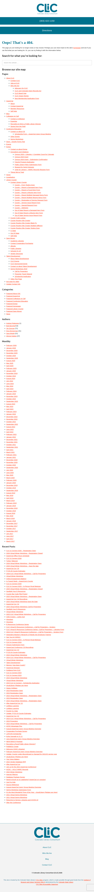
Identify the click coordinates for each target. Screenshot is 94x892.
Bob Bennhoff (11, 326)
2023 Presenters (12, 721)
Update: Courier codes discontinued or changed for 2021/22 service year (31, 754)
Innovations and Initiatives (19, 152)
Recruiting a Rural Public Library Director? (21, 744)
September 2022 (12, 424)
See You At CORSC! (13, 637)
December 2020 (12, 460)
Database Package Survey (15, 777)
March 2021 (10, 452)
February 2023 (11, 411)
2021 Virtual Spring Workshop (16, 795)
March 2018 (10, 518)
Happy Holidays (11, 688)
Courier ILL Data (12, 711)
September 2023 (12, 401)
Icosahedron (10, 177)
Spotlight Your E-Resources (15, 591)
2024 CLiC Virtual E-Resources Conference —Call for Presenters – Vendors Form (34, 632)
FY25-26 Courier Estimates (15, 571)
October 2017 (11, 528)
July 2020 (9, 470)
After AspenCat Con (13, 764)
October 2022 (11, 422)
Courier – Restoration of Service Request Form (31, 200)
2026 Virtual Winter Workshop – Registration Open (23, 563)
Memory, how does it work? (15, 665)
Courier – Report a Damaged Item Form (28, 187)
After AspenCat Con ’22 (14, 703)
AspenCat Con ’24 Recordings (16, 599)
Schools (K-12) (15, 251)
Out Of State (14, 233)
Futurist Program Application (24, 162)
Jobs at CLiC (14, 83)
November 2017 (12, 526)
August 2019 (10, 493)
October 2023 (11, 399)
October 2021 (11, 445)
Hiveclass (9, 619)
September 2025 (12, 358)
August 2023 (10, 404)
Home (8, 175)
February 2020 (11, 480)
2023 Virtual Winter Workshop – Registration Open (23, 696)
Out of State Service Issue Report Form (28, 215)
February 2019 (11, 503)
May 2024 (9, 386)
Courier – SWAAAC (21, 208)
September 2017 (12, 531)
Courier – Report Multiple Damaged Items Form (31, 195)
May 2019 (9, 495)
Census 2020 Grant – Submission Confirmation (31, 159)
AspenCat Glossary (13, 668)
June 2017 (10, 536)
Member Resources (17, 108)
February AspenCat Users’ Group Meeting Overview (24, 751)
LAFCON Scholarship (13, 734)
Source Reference (12, 785)
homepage (77, 48)
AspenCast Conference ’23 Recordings (19, 647)
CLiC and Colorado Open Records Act (28, 91)
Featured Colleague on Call (15, 298)
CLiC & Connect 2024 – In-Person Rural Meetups (23, 640)
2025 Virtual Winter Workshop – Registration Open (23, 596)
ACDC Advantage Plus (14, 726)
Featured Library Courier (14, 309)
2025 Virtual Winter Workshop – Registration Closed (24, 589)
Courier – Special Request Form (26, 205)
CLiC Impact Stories (22, 96)
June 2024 (10, 383)
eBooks (13, 246)
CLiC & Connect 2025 (13, 584)
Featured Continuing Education (17, 301)
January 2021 (11, 457)
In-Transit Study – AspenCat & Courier (19, 581)
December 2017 (12, 523)
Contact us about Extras (18, 149)
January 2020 (11, 483)
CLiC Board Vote (20, 93)
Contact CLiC (15, 80)
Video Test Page (16, 279)
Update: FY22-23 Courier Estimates (18, 713)
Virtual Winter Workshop (14, 576)
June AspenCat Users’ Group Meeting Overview (23, 739)
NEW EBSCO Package (14, 741)
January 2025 (11, 371)
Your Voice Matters (12, 759)
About (12, 103)
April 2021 (9, 450)
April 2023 (9, 409)
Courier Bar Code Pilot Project (16, 594)
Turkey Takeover (12, 561)
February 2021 (11, 455)
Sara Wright (10, 333)
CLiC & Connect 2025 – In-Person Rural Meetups (23, 586)
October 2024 (11, 376)
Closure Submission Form (15, 645)
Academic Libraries (17, 241)
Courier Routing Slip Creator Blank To (23, 223)
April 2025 (9, 366)
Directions (47, 30)
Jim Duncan (10, 328)
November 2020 (12, 462)
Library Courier (11, 180)
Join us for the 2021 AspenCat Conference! (21, 767)
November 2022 (12, 419)
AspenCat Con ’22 (12, 716)
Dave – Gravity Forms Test (15, 142)
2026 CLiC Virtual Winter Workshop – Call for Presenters (26, 573)
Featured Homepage (13, 306)
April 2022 (9, 432)
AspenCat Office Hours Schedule (17, 556)
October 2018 (11, 511)
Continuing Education (13, 129)
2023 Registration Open (14, 690)
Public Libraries (15, 248)
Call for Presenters (21, 271)
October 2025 (11, 356)
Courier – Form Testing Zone (25, 185)
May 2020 (9, 475)
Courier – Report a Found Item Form (27, 190)
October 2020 (11, 465)
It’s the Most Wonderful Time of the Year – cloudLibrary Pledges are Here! (32, 792)
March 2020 (10, 478)
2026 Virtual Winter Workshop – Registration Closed (24, 553)
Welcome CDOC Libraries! (15, 749)
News (8, 314)
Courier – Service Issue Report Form (27, 203)
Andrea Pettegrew (12, 323)
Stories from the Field (17, 126)
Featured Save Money (14, 311)
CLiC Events (14, 261)
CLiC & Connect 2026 (13, 558)
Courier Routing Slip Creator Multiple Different (26, 226)
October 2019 (11, 488)
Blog (7, 114)
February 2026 (11, 345)
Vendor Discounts (16, 253)
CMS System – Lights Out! (15, 617)
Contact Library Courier (18, 182)
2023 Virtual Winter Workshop (16, 678)
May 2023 (9, 406)
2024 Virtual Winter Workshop (16, 655)
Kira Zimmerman (12, 331)
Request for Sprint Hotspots (24, 167)
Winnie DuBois (11, 336)
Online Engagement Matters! (16, 579)
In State (13, 231)
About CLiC (10, 78)
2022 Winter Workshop (14, 772)
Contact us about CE (17, 131)
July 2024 (9, 381)
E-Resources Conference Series (17, 624)
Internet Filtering (12, 774)
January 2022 (11, 437)
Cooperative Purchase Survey (16, 731)
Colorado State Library (66, 882)
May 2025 (9, 363)
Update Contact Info (13, 284)
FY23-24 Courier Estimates (15, 652)
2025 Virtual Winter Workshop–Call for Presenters (23, 607)
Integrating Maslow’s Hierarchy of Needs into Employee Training (28, 635)
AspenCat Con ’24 (12, 604)
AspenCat (9, 101)
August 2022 (10, 427)
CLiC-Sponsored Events (18, 264)
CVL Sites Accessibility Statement (47, 884)
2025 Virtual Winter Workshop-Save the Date (22, 601)
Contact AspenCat (16, 106)
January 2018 (11, 521)
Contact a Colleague (17, 119)
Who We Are (14, 86)
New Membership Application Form (27, 98)
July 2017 (9, 534)
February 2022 (11, 434)
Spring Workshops (16, 139)
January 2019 (11, 506)
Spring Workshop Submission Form (18, 790)
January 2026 (11, 348)
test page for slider (12, 281)
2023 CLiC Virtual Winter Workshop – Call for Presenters (26, 718)
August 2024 (10, 378)
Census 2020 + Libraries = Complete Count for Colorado (34, 154)
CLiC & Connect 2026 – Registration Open (21, 551)
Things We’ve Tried (17, 172)
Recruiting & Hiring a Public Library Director (25, 124)
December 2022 (12, 417)
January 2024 (11, 394)
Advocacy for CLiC (21, 88)
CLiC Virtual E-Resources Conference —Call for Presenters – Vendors (30, 627)
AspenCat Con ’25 (12, 568)
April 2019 (9, 498)
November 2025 (12, 353)
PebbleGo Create (12, 746)
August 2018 (10, 513)
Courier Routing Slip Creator (20, 220)
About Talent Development (19, 258)
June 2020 (10, 472)
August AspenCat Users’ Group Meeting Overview (23, 729)
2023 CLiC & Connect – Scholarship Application (23, 683)
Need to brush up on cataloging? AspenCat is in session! (26, 779)
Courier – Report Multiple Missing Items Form (30, 197)
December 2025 (12, 350)
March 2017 (10, 541)
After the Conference (13, 802)
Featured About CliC (13, 293)
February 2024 (11, 391)
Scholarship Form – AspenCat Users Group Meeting (33, 134)
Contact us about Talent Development (23, 266)
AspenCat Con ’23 (12, 650)
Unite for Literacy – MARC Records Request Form (32, 169)
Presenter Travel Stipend (23, 274)
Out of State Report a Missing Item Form (29, 213)
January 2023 (11, 414)
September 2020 (12, 467)
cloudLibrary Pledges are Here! (17, 685)
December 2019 (12, 485)
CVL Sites (39, 880)
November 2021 (12, 442)
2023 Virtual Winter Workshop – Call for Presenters (24, 724)
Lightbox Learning (12, 706)
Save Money (10, 238)
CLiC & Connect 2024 (13, 642)
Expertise (13, 121)
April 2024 (9, 389)
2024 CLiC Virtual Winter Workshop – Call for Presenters (26, 657)
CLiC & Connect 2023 (13, 673)
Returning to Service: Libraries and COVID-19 (22, 800)
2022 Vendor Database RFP (16, 762)
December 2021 (12, 439)
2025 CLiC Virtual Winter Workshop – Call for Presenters (26, 614)
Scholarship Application (23, 276)
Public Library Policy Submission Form (28, 164)
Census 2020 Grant (21, 157)
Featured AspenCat (13, 296)
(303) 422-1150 (47, 21)
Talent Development (13, 256)
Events (8, 144)
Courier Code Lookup (17, 218)
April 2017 (9, 539)
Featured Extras (12, 304)
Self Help (13, 111)
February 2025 (11, 368)
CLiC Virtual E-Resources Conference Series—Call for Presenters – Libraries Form (35, 629)
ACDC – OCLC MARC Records (17, 769)
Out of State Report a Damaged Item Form (29, 210)
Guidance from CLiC (13, 670)
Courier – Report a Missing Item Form (28, 192)
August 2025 (10, 361)
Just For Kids (11, 782)
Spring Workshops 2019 (18, 269)
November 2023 (12, 396)
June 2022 (10, 429)
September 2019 (12, 490)
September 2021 (12, 447)
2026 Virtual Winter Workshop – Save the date (22, 566)
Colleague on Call (12, 116)
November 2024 (12, 373)
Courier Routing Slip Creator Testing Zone (25, 228)
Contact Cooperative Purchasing (21, 243)
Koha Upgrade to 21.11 (14, 736)
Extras (8, 147)
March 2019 (10, 500)
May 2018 (9, 516)
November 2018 (12, 508)
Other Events (15, 136)
